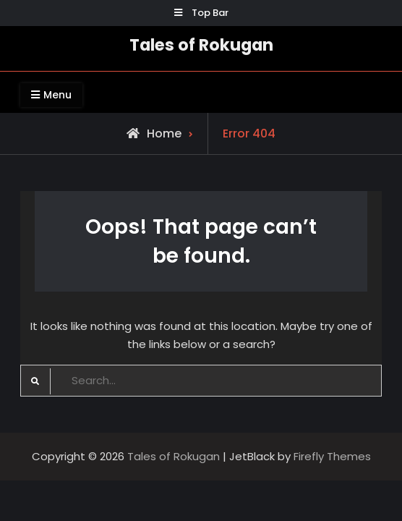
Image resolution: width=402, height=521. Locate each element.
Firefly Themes (332, 456)
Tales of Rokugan (201, 44)
